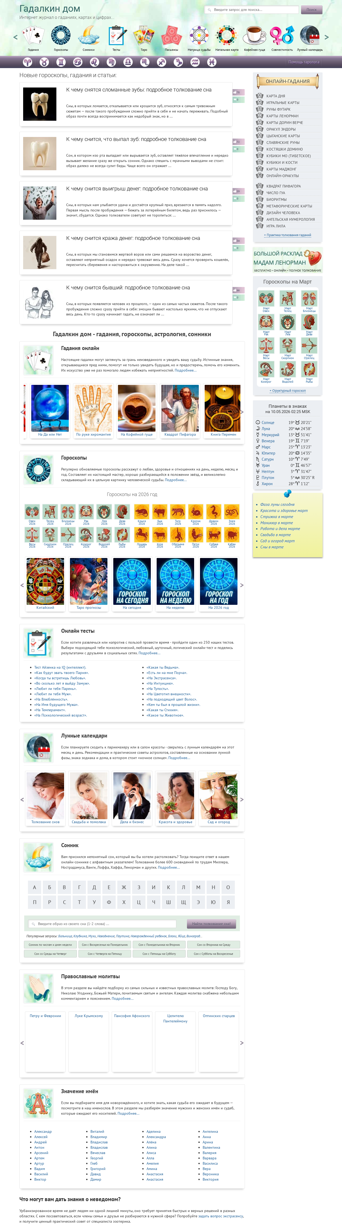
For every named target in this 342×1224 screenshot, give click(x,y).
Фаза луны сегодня (277, 504)
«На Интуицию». (160, 683)
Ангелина (210, 1131)
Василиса (210, 1163)
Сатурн (268, 459)
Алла (150, 1158)
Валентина (211, 1147)
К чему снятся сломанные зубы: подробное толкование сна (139, 89)
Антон (39, 1147)
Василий (41, 1174)
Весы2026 (32, 545)
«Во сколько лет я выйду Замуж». (62, 683)
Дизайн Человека (283, 212)
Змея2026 (232, 522)
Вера (207, 1168)
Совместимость (282, 49)
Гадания (33, 49)
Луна (266, 428)
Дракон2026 (213, 522)
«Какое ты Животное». (165, 715)
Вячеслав (97, 1152)
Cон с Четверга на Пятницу (105, 954)
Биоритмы (276, 199)
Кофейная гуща (254, 49)
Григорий (98, 1168)
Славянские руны (283, 142)
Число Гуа (275, 192)
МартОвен (266, 309)
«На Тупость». (158, 688)
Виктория (211, 1179)
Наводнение (106, 936)
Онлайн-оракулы (282, 175)
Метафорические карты (289, 206)
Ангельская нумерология (290, 219)
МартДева (309, 333)
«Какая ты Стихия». (162, 709)
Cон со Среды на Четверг (50, 954)
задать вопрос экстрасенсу (220, 1216)
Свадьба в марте (275, 534)
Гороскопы (61, 49)
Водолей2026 (104, 545)
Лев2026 (104, 522)
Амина (152, 1168)
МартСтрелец (309, 356)
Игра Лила (275, 226)
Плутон (268, 477)
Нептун (268, 471)
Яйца (181, 936)
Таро (144, 49)
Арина (208, 1142)
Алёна (151, 1142)
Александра (156, 1136)
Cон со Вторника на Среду (213, 945)
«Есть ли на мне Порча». (167, 672)
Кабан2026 (232, 545)
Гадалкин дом (49, 8)
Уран (266, 465)
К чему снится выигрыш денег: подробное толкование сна (137, 188)
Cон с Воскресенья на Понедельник (105, 945)
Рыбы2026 (122, 545)
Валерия (209, 1152)
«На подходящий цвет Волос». (172, 699)
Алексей (41, 1136)
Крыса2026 (142, 522)
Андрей (40, 1142)
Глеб (94, 1163)
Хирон (267, 483)
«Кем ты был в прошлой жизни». (173, 704)
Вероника (211, 1174)
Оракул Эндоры (281, 129)
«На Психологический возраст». (60, 715)
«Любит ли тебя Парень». (55, 688)
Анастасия (155, 1174)
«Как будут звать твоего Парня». (61, 672)
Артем (39, 1158)
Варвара (209, 1158)
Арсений (41, 1152)
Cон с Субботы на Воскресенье (213, 954)
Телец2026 (50, 522)
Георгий (96, 1158)
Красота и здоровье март (284, 510)
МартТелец (287, 309)
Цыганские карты (283, 136)
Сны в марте (271, 546)
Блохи (172, 936)
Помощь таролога (304, 61)
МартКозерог (266, 380)
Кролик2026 (196, 522)
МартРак (266, 333)
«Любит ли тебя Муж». (53, 694)
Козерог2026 (86, 545)
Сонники (89, 49)
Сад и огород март (277, 540)
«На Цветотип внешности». (169, 694)
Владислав (99, 1142)
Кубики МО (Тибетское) (288, 155)
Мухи (92, 936)
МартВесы (266, 356)
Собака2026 (213, 545)
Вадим (39, 1168)
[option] (33, 41)
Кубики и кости (282, 162)
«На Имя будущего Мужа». (56, 704)
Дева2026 (122, 522)
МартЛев (288, 333)
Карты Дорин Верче (284, 122)
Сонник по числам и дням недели (50, 945)
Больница (65, 936)
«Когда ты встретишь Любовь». (60, 678)
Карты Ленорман (282, 116)
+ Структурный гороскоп (288, 390)
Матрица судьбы (199, 49)
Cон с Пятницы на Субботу (159, 954)
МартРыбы (309, 380)
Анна (207, 1136)
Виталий (97, 1131)
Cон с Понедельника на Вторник (159, 945)
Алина (152, 1147)
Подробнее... (186, 370)
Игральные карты (282, 102)
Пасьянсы (171, 49)
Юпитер (268, 453)
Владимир (98, 1136)
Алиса (151, 1152)
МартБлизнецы (309, 309)
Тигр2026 (178, 522)
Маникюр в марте (276, 522)
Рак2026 (86, 522)
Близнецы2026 (68, 522)
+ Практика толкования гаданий (287, 235)
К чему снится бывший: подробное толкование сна (128, 287)
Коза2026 (160, 545)
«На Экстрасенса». (162, 678)
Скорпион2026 (50, 545)
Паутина (122, 936)
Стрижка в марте (276, 516)
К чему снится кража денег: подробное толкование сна (133, 238)
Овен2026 (32, 522)
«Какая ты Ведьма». (163, 667)
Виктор (40, 1179)
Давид (95, 1174)
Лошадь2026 (142, 545)
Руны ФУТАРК (278, 109)
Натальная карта (227, 49)
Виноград (193, 936)
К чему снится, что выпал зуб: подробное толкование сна (136, 139)
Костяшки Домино (284, 149)
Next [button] (326, 35)
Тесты (116, 49)
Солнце (268, 422)
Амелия (153, 1163)
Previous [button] (15, 35)
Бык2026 (160, 522)
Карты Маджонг (281, 169)
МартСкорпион (287, 356)
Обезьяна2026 (178, 545)
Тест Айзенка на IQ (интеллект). (60, 667)
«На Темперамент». (50, 709)
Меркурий (270, 434)
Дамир (95, 1179)
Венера (268, 440)
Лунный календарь (310, 49)
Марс (266, 446)
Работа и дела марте (280, 528)
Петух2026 (195, 545)
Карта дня (275, 96)
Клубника (80, 936)
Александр (43, 1131)
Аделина (154, 1131)
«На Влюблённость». (51, 699)
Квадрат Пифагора (283, 186)
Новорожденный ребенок (149, 936)
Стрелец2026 (68, 545)
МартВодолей (287, 380)
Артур (39, 1163)
